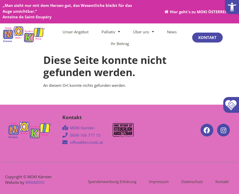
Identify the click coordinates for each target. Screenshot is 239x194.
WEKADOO (35, 182)
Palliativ (111, 31)
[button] (232, 7)
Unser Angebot (76, 31)
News (172, 31)
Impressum (159, 181)
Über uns (143, 31)
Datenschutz (192, 181)
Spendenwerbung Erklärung (112, 181)
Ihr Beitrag (120, 43)
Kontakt (222, 181)
